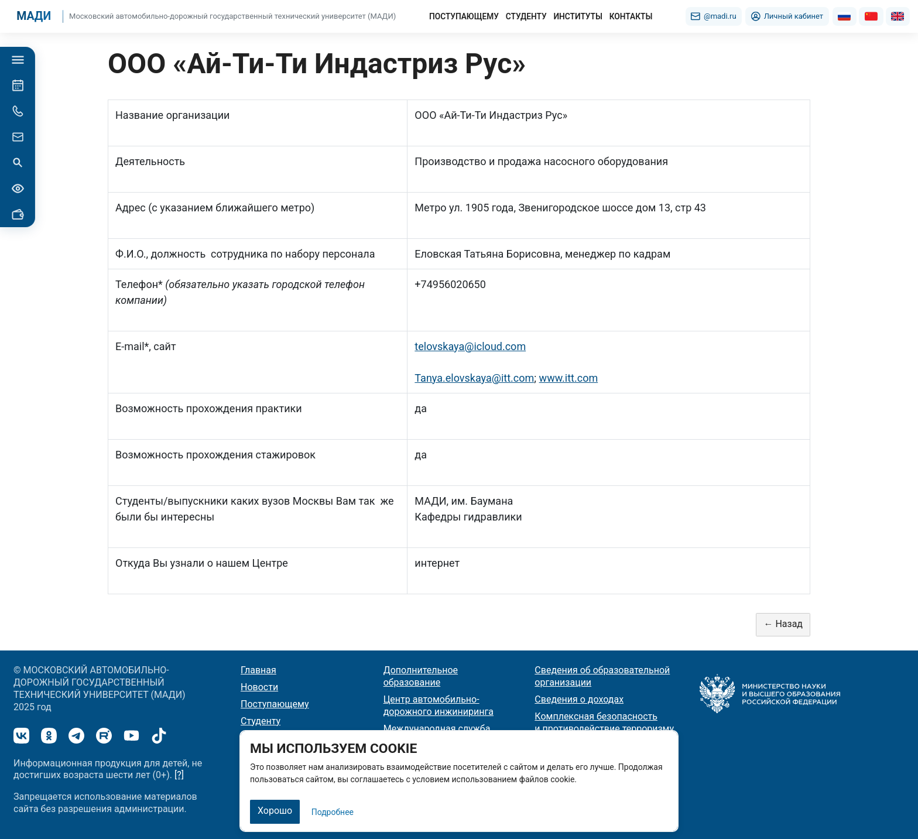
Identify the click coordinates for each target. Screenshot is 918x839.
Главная (258, 670)
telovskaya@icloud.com (470, 346)
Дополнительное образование (420, 676)
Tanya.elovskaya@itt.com (474, 378)
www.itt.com (568, 378)
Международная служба (437, 728)
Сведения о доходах (579, 699)
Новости (259, 687)
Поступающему (275, 704)
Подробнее (332, 812)
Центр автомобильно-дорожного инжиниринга (438, 705)
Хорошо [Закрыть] (275, 810)
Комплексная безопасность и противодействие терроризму (604, 722)
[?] (179, 774)
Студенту (260, 721)
